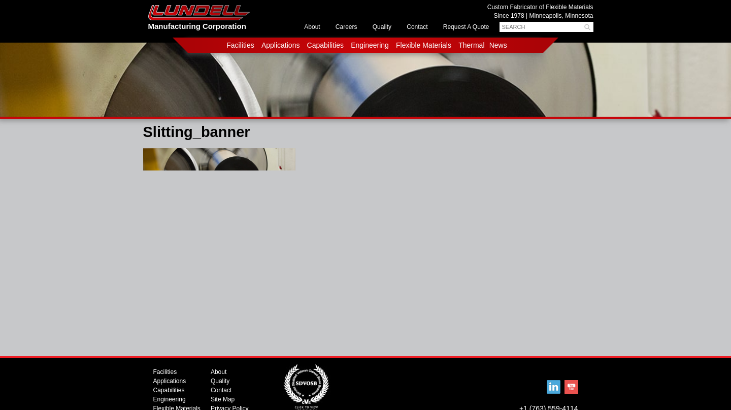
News (498, 45)
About (312, 26)
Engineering (370, 45)
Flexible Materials (423, 45)
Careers (346, 26)
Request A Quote (466, 26)
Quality (382, 26)
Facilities (240, 45)
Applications (280, 45)
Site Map (223, 399)
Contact (417, 26)
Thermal (471, 45)
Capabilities (325, 45)
